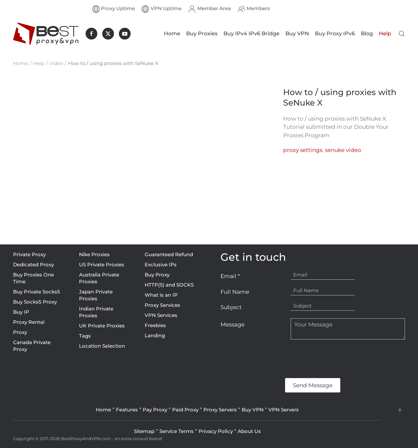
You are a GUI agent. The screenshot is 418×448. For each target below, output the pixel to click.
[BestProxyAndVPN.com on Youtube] (125, 34)
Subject (231, 307)
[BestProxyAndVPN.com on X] (108, 34)
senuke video (343, 150)
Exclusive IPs (161, 264)
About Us (249, 431)
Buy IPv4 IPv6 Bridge (251, 33)
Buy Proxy (157, 275)
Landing (155, 335)
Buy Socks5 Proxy (35, 302)
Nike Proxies (94, 254)
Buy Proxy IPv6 (335, 33)
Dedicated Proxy (33, 264)
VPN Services (161, 315)
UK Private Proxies (102, 326)
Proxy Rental (28, 322)
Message (232, 324)
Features (127, 410)
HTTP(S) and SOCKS (169, 285)
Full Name (234, 292)
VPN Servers (283, 410)
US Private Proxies (101, 264)
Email (230, 276)
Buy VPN (297, 33)
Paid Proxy (185, 410)
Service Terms (176, 431)
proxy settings (302, 150)
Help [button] (385, 33)
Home (172, 33)
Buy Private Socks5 (36, 292)
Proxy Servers (220, 410)
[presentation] (270, 359)
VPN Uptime (161, 9)
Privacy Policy (216, 431)
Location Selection (102, 346)
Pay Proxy (155, 410)
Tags (85, 336)
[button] (401, 33)
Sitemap (144, 431)
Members (253, 9)
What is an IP (161, 295)
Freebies (155, 325)
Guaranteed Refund (169, 254)
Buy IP (21, 312)
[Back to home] (45, 33)
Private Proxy (29, 254)
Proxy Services (162, 305)
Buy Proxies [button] (201, 33)
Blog (367, 33)
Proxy (20, 332)
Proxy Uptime (113, 9)
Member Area (209, 9)
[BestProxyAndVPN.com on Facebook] (91, 34)
